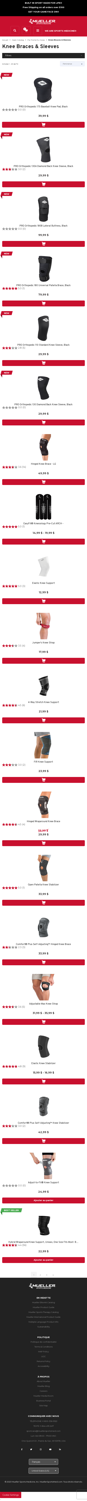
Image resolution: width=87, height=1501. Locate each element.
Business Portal (43, 1401)
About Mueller (43, 1381)
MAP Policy (43, 1351)
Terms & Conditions (43, 1347)
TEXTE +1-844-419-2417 (43, 1426)
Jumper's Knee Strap (43, 642)
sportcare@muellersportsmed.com (43, 1431)
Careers (43, 1391)
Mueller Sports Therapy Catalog (44, 1312)
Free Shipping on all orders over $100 (43, 7)
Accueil (5, 40)
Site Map (43, 1405)
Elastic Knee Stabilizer (43, 1063)
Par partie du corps (36, 40)
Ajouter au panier (43, 1200)
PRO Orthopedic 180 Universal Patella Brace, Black (43, 285)
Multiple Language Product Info (43, 1322)
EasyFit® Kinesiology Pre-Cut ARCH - (43, 523)
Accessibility (43, 1366)
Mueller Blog (43, 1386)
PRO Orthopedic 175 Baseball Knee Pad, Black (43, 106)
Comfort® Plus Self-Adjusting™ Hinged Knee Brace (43, 944)
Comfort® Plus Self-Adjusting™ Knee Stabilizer (43, 1123)
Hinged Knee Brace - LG (43, 464)
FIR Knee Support (43, 762)
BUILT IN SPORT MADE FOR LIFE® (43, 3)
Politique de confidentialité (44, 1342)
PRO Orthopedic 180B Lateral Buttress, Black (43, 226)
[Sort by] (72, 63)
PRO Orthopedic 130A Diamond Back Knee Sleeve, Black (43, 166)
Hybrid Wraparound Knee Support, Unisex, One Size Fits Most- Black (43, 1242)
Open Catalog (18, 40)
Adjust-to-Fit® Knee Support (43, 1182)
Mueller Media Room (43, 1396)
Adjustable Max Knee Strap (43, 1004)
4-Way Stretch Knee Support (43, 702)
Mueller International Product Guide (43, 1317)
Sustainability (43, 1327)
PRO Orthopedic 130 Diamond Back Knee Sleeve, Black (43, 404)
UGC (43, 1356)
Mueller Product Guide (43, 1307)
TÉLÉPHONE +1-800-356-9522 (43, 1421)
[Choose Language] (43, 1462)
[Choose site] (44, 1471)
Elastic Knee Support (43, 583)
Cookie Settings (10, 1495)
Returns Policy (43, 1361)
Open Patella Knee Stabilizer (43, 884)
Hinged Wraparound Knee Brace (43, 821)
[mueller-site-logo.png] (42, 21)
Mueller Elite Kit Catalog (43, 1302)
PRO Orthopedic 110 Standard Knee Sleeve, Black (43, 345)
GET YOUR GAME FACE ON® (43, 11)
